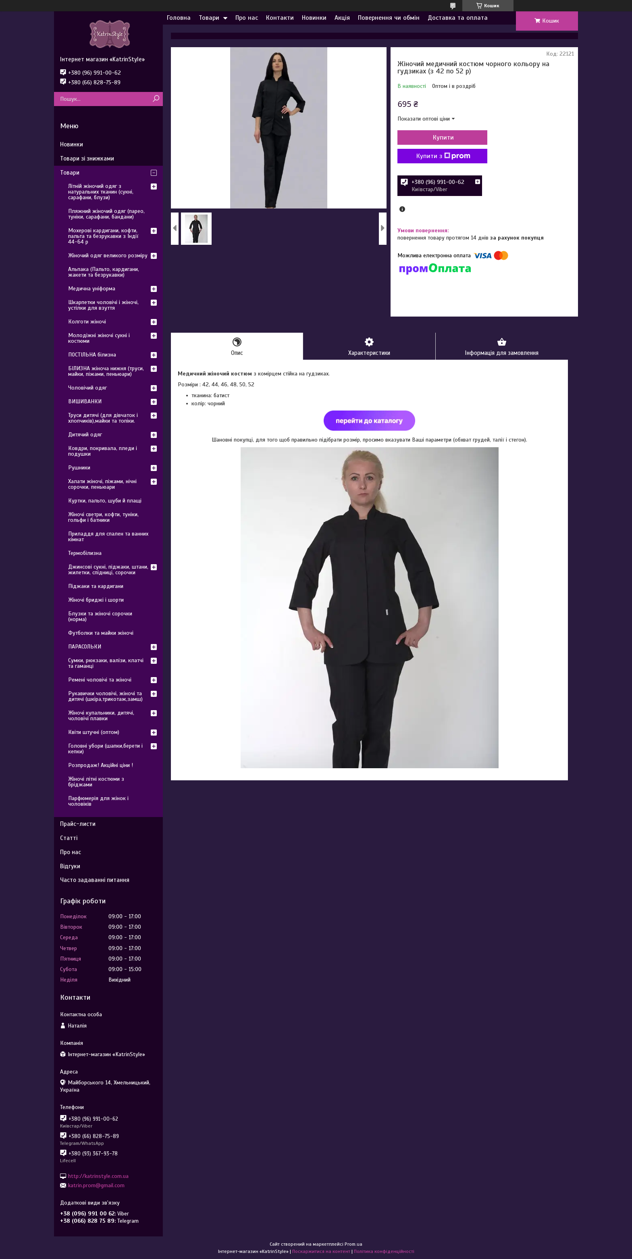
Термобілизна (85, 553)
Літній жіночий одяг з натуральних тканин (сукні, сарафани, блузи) (100, 192)
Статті (68, 838)
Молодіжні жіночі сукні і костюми (99, 338)
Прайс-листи (78, 824)
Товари (209, 18)
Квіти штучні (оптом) (93, 732)
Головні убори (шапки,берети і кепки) (105, 748)
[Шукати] (156, 99)
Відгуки (70, 866)
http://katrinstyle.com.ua (98, 1175)
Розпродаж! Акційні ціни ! (100, 765)
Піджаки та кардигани (95, 586)
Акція (342, 18)
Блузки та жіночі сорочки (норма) (100, 616)
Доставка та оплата (458, 18)
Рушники (79, 467)
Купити (440, 137)
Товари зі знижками (87, 158)
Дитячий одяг (85, 434)
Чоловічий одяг (87, 387)
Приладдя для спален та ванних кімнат (108, 536)
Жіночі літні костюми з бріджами (96, 781)
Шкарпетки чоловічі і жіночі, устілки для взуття (103, 305)
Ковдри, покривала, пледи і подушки (102, 451)
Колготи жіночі (87, 321)
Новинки (314, 18)
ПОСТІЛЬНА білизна (92, 354)
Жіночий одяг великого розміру (108, 255)
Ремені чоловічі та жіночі (99, 679)
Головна (179, 18)
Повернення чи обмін (389, 18)
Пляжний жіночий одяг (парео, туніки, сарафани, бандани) (106, 214)
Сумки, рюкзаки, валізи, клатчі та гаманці (105, 663)
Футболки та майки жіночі (100, 633)
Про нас (246, 18)
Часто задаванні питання (94, 880)
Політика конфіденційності (384, 1251)
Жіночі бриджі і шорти (96, 599)
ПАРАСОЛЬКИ (84, 646)
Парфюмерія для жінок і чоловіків (98, 801)
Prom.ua (353, 1244)
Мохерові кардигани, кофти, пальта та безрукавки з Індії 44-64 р (103, 236)
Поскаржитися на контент (321, 1251)
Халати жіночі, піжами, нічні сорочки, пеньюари (102, 484)
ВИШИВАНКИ (85, 401)
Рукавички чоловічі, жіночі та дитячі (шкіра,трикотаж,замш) (105, 696)
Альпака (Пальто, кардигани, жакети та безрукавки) (103, 272)
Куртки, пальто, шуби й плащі (104, 500)
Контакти (280, 18)
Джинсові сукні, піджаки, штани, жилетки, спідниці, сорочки (108, 569)
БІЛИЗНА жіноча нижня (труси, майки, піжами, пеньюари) (106, 371)
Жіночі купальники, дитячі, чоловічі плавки (101, 715)
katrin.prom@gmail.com (96, 1185)
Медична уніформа (91, 288)
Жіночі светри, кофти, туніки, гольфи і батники (103, 517)
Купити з (441, 156)
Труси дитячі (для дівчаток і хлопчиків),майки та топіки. (103, 418)
